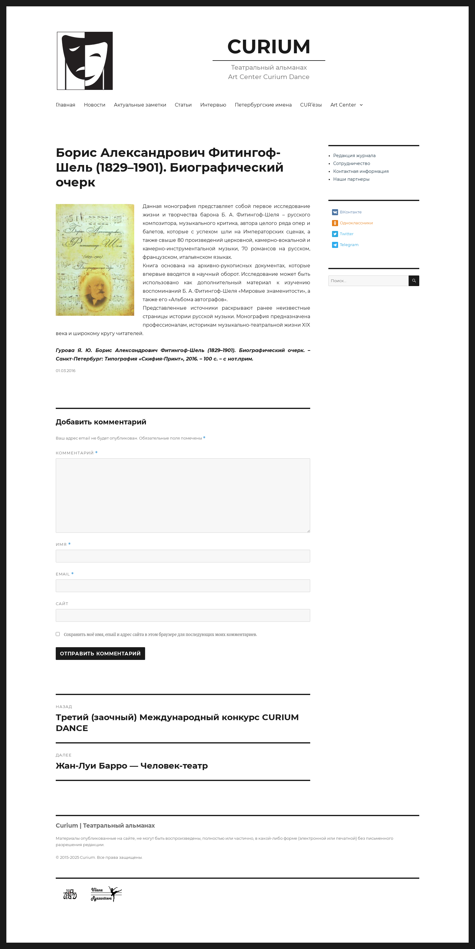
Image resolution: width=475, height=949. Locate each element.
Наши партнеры (351, 179)
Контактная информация (361, 171)
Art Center (343, 105)
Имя (63, 544)
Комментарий (77, 453)
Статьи (183, 105)
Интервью (213, 105)
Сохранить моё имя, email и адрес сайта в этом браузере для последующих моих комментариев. (160, 634)
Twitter (343, 234)
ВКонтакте (347, 212)
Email (65, 574)
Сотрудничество (351, 163)
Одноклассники (352, 223)
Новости (94, 105)
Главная (65, 105)
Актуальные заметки (140, 105)
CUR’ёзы (311, 105)
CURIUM (269, 46)
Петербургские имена (263, 105)
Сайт (62, 603)
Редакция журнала (354, 155)
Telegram (345, 245)
